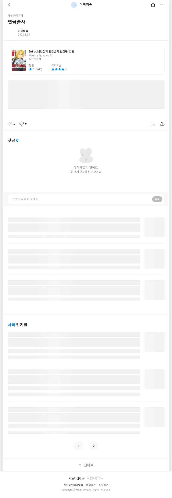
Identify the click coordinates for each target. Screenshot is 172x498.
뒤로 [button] (10, 5)
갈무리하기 (153, 124)
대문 (153, 5)
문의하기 (104, 485)
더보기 (162, 5)
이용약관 (91, 485)
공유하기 (162, 124)
